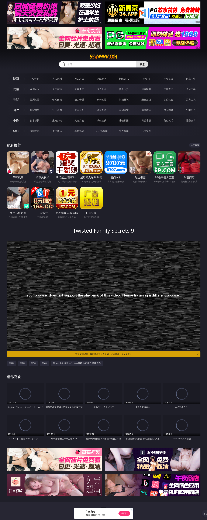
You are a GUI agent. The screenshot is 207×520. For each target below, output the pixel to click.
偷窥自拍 (34, 110)
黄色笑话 (168, 120)
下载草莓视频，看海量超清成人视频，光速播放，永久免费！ (137, 354)
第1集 (11, 363)
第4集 (44, 363)
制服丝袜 (124, 99)
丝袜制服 (146, 89)
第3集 (33, 363)
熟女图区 (168, 110)
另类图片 (191, 110)
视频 (16, 89)
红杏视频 (124, 131)
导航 (16, 131)
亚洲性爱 (34, 99)
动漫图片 (101, 110)
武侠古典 (101, 120)
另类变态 (191, 99)
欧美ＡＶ (79, 89)
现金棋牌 (168, 78)
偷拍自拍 (57, 99)
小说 (16, 120)
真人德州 (57, 78)
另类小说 (146, 120)
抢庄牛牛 (191, 78)
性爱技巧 (191, 120)
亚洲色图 (57, 110)
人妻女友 (79, 120)
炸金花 (146, 78)
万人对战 (79, 78)
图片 (16, 110)
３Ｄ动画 (101, 89)
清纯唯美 (146, 110)
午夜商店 (57, 131)
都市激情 (34, 120)
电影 (16, 99)
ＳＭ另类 (191, 89)
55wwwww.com (103, 57)
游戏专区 (101, 78)
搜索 (142, 64)
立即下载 (124, 513)
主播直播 (168, 89)
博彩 (16, 79)
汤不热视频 (102, 131)
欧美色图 (79, 110)
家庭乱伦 (57, 120)
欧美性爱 (101, 99)
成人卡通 (79, 99)
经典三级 (146, 99)
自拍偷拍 (57, 89)
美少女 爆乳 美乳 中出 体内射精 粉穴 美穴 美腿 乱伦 (77, 363)
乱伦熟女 (168, 99)
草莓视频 (79, 131)
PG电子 (35, 78)
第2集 (22, 363)
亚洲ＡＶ (34, 89)
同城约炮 (34, 131)
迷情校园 (124, 120)
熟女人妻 (124, 89)
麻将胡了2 (123, 78)
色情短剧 (146, 131)
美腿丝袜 (124, 110)
